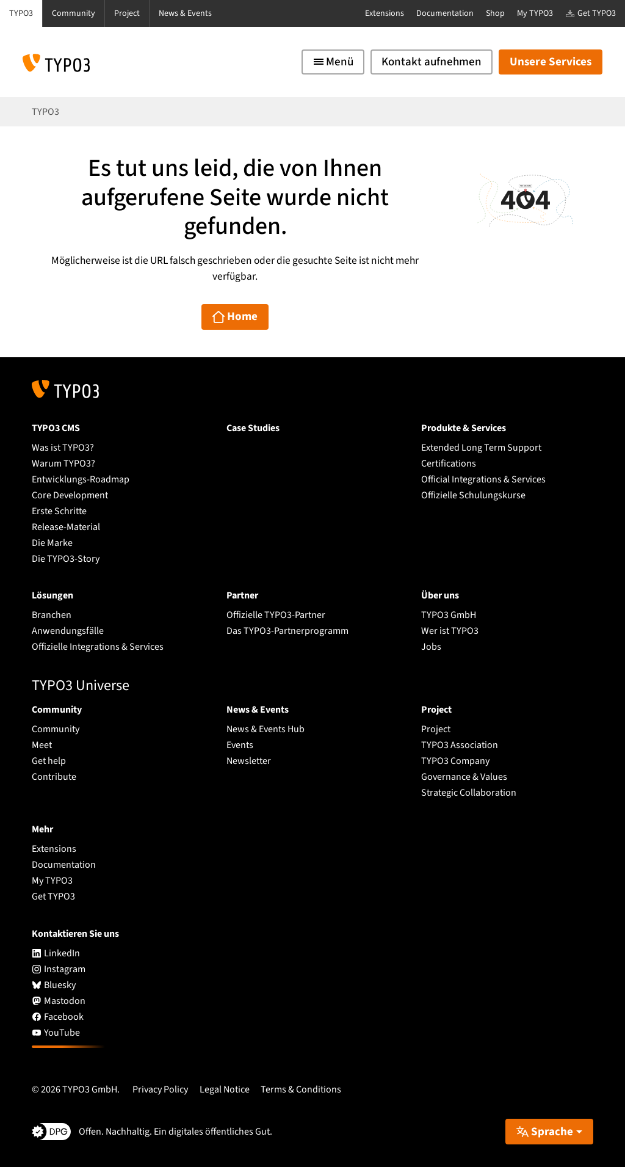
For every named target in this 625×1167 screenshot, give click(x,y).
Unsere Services (550, 62)
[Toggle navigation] (333, 62)
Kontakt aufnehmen (431, 62)
